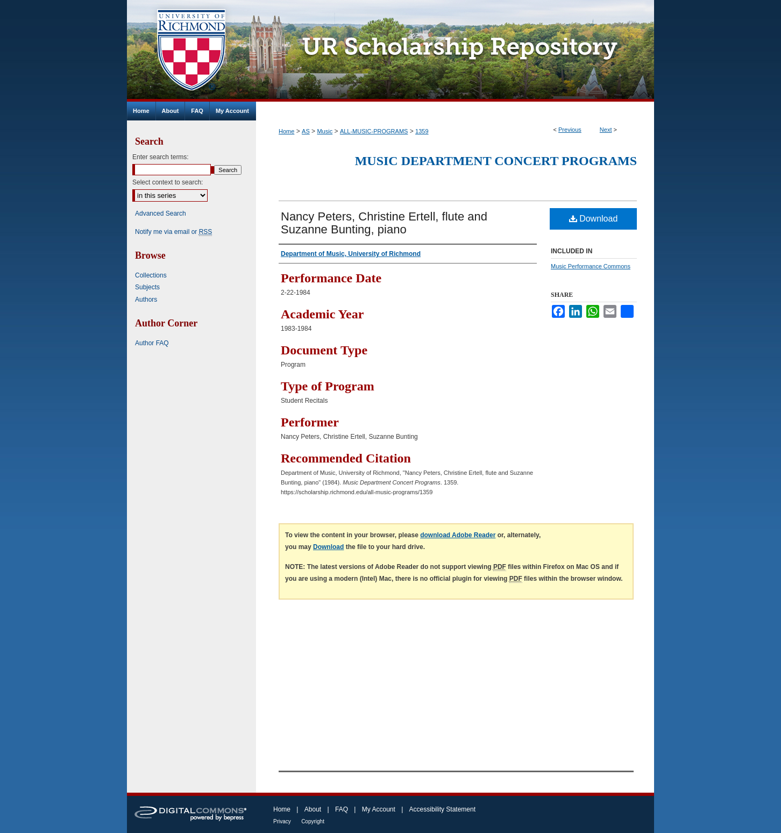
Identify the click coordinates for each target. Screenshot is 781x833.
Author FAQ (152, 343)
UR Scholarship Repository (455, 51)
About (312, 809)
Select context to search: (167, 182)
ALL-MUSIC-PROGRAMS (374, 131)
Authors (146, 299)
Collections (151, 275)
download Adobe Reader (457, 535)
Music (324, 131)
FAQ (341, 809)
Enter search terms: (160, 157)
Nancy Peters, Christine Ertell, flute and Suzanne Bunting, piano (384, 223)
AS (306, 131)
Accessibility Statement (442, 809)
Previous (569, 129)
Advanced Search (160, 213)
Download (593, 218)
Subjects (147, 287)
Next (606, 129)
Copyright (312, 821)
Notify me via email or (173, 232)
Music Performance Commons (590, 266)
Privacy (282, 821)
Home (286, 131)
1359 (421, 131)
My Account (378, 809)
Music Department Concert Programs (496, 161)
